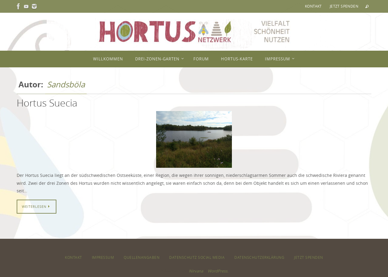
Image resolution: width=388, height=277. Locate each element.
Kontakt (313, 6)
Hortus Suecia (47, 102)
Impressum (103, 257)
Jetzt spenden (344, 6)
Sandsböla (66, 84)
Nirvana (196, 271)
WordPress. (218, 271)
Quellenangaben (141, 257)
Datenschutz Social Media (197, 257)
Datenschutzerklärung (259, 257)
